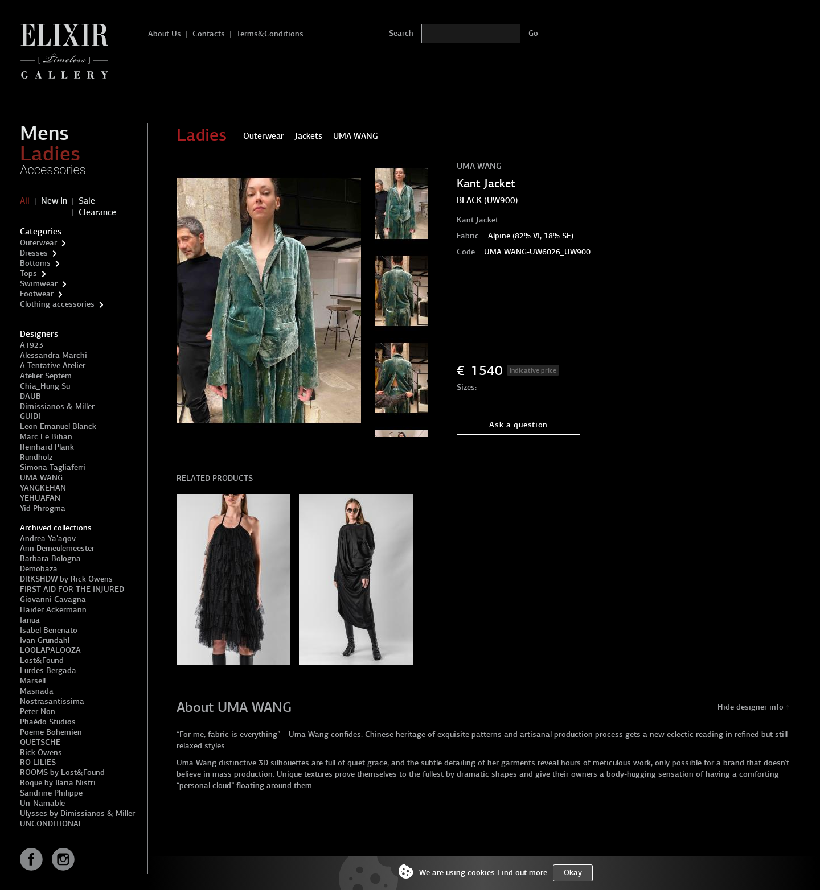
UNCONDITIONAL (51, 824)
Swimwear (39, 284)
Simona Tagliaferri (52, 467)
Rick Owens (41, 752)
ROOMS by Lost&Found (62, 772)
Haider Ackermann (53, 610)
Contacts (208, 34)
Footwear (37, 294)
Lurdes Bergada (48, 670)
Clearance (97, 212)
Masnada (37, 691)
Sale (87, 201)
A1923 (31, 345)
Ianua (30, 620)
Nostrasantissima (52, 701)
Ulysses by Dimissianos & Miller (77, 813)
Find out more (522, 872)
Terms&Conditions (270, 34)
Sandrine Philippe (51, 793)
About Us (164, 34)
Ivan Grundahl (44, 640)
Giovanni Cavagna (53, 599)
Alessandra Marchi (53, 355)
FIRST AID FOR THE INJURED (72, 589)
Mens (44, 133)
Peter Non (37, 711)
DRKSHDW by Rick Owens (66, 579)
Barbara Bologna (50, 558)
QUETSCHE (40, 742)
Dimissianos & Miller (57, 406)
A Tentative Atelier (52, 365)
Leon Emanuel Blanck (58, 426)
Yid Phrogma (42, 508)
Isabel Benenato (48, 630)
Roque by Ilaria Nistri (58, 783)
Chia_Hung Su (45, 386)
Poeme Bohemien (51, 732)
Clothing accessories (57, 304)
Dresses (34, 253)
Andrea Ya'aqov (48, 538)
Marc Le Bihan (46, 437)
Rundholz (36, 457)
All (25, 201)
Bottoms (35, 263)
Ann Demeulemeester (57, 548)
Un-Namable (42, 803)
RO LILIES (38, 762)
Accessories (53, 170)
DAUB (30, 396)
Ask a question (518, 425)
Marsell (33, 681)
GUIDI (30, 416)
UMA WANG (41, 478)
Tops (28, 273)
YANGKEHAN (43, 488)
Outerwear (38, 243)
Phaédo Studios (48, 722)
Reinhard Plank (47, 447)
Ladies (50, 153)
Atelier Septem (46, 376)
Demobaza (39, 569)
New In (54, 201)
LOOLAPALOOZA (50, 650)
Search (401, 33)
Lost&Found (42, 660)
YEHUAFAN (40, 498)
